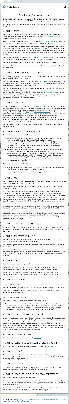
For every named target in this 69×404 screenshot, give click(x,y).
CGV (26, 399)
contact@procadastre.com (20, 401)
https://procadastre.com (50, 36)
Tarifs (16, 399)
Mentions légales (34, 399)
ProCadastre (13, 6)
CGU (27, 112)
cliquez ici (38, 338)
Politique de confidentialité (50, 399)
